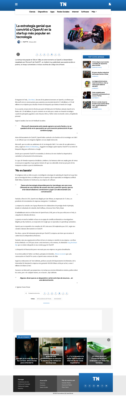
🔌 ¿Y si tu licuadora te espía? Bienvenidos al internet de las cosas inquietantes (75, 360)
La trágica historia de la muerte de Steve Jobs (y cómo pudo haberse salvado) (100, 83)
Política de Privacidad (24, 384)
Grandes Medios (66, 383)
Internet (95, 97)
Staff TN (25, 42)
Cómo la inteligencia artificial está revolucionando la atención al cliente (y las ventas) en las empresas (51, 359)
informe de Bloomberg (32, 147)
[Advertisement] (46, 82)
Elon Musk (31, 100)
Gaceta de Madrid (67, 385)
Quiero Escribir (44, 388)
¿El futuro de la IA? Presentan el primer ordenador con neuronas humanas (99, 360)
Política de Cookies (23, 387)
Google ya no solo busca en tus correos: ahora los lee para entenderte (26, 361)
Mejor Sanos (65, 388)
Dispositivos (97, 67)
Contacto (42, 386)
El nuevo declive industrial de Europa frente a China (100, 73)
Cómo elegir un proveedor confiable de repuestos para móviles (100, 63)
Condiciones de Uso (23, 382)
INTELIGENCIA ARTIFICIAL (44, 299)
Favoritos (20, 389)
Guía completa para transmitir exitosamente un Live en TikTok (100, 93)
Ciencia (95, 76)
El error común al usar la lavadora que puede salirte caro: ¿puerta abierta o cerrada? (100, 104)
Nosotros (42, 383)
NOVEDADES (57, 299)
